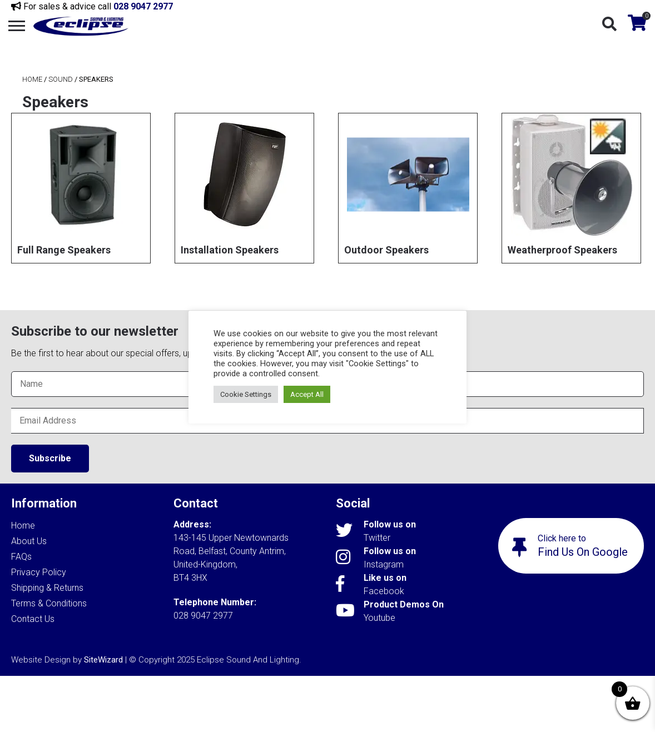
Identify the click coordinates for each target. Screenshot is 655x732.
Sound (60, 79)
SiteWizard (103, 660)
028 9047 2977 (143, 6)
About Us (29, 541)
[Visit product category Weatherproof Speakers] (571, 188)
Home (32, 79)
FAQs (21, 556)
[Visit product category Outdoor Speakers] (408, 188)
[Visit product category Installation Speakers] (244, 188)
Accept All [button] (307, 394)
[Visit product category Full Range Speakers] (81, 188)
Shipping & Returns (47, 587)
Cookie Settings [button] (245, 394)
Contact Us (32, 619)
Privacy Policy (38, 572)
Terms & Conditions (49, 603)
